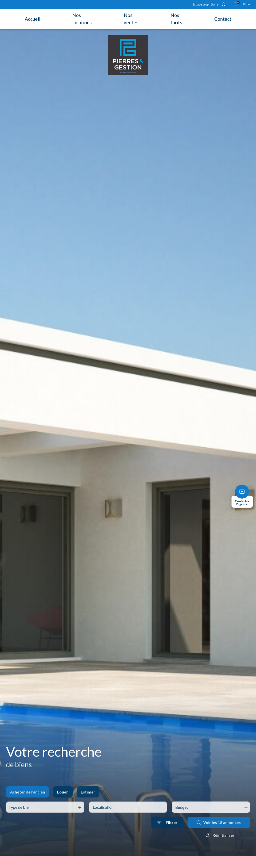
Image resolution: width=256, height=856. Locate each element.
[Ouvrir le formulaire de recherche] (167, 830)
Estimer (88, 800)
